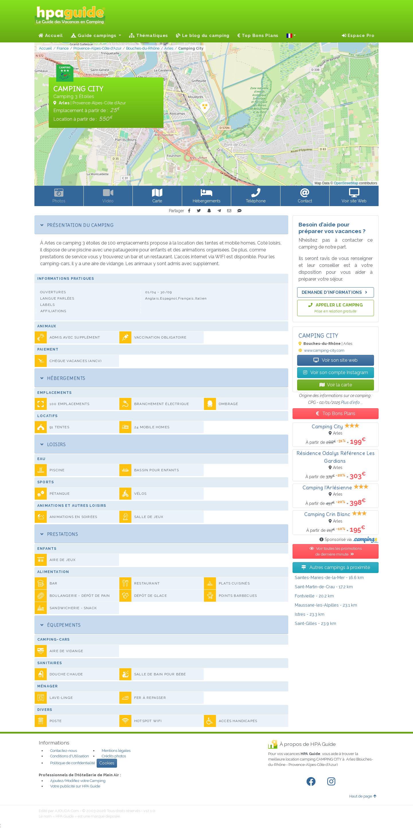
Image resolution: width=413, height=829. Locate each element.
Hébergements (62, 378)
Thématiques (148, 35)
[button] (291, 35)
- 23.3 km (309, 614)
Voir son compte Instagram (335, 372)
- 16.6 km (329, 577)
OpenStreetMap (346, 183)
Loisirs (53, 444)
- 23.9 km (315, 623)
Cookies (106, 763)
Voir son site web (335, 360)
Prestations (59, 534)
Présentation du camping (77, 225)
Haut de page (362, 796)
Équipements (60, 625)
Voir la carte (336, 385)
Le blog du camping (202, 35)
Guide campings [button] (94, 35)
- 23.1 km (326, 605)
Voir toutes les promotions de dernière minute (335, 551)
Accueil (50, 35)
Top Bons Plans (257, 35)
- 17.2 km (324, 586)
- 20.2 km (314, 595)
